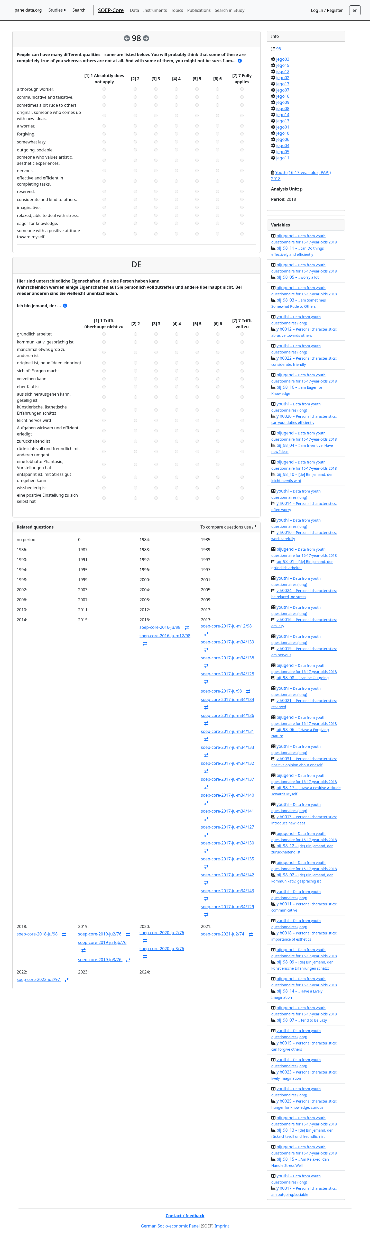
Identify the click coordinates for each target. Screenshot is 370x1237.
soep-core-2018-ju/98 (38, 934)
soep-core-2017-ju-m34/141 (227, 811)
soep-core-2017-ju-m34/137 (227, 779)
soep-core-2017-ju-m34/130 (227, 843)
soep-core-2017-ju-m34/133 (227, 747)
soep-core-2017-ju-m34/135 (227, 859)
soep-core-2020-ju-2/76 (162, 932)
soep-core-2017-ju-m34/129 (227, 906)
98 (278, 49)
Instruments (155, 10)
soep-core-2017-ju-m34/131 (227, 731)
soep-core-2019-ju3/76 (100, 959)
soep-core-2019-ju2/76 (100, 934)
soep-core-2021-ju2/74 (223, 934)
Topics (177, 10)
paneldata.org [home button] (28, 10)
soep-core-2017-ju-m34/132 (227, 763)
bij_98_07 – (301, 1020)
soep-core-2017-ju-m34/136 (227, 715)
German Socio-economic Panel (170, 1226)
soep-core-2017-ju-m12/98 (226, 626)
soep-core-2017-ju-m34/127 (227, 827)
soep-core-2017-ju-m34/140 (227, 795)
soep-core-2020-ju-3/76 (162, 948)
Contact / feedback (185, 1215)
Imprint (222, 1226)
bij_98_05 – (297, 277)
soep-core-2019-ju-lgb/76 (102, 942)
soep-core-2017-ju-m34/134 (227, 699)
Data (134, 10)
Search (79, 10)
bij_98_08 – (302, 677)
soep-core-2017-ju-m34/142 (227, 875)
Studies (57, 10)
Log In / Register (327, 10)
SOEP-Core (111, 10)
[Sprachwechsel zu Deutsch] (355, 10)
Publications (199, 10)
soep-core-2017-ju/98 (222, 691)
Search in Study (229, 10)
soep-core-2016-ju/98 (160, 627)
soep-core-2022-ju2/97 (39, 979)
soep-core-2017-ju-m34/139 (227, 642)
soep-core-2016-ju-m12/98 (165, 636)
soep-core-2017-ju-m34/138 (227, 658)
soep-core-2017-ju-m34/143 (227, 891)
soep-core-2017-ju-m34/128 (227, 674)
